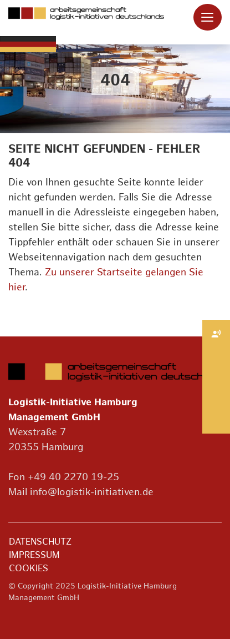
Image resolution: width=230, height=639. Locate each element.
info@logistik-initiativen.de (92, 492)
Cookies (28, 568)
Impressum (34, 555)
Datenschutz (40, 542)
